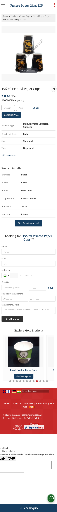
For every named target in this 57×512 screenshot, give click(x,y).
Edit (36, 107)
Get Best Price (11, 114)
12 (47, 381)
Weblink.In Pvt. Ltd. (35, 418)
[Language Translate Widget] (35, 391)
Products (14, 16)
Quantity (5, 282)
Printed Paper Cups (41, 16)
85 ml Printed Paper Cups (24, 370)
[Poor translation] (11, 458)
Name (4, 246)
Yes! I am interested (28, 223)
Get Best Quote (25, 376)
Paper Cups (25, 16)
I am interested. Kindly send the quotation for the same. (28, 310)
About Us (16, 403)
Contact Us (41, 403)
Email (4, 258)
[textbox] (22, 108)
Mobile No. (6, 270)
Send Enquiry (28, 508)
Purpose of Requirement (12, 294)
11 (44, 381)
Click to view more (9, 155)
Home (5, 16)
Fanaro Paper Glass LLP (26, 5)
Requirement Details (10, 305)
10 (40, 381)
